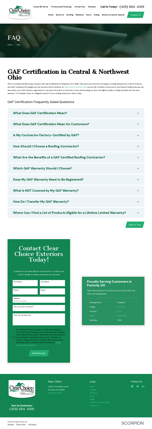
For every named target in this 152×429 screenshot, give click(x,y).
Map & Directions (55, 393)
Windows (93, 393)
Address (15, 298)
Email (41, 290)
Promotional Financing (61, 7)
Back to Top (135, 225)
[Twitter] (137, 386)
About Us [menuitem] (60, 15)
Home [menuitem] (50, 15)
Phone (14, 290)
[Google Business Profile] (132, 386)
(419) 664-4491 (131, 6)
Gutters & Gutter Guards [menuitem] (113, 15)
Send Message (36, 353)
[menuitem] (11, 424)
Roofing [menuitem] (69, 15)
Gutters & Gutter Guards (100, 402)
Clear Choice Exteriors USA (75, 87)
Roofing (93, 390)
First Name (16, 282)
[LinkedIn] (143, 386)
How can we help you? (20, 315)
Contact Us (136, 15)
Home (92, 386)
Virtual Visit (80, 7)
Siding (92, 399)
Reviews (92, 7)
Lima (123, 280)
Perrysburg (125, 284)
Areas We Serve (41, 7)
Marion (95, 284)
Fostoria (124, 276)
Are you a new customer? (22, 307)
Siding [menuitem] (96, 15)
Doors (92, 396)
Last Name (43, 282)
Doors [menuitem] (89, 15)
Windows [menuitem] (80, 15)
